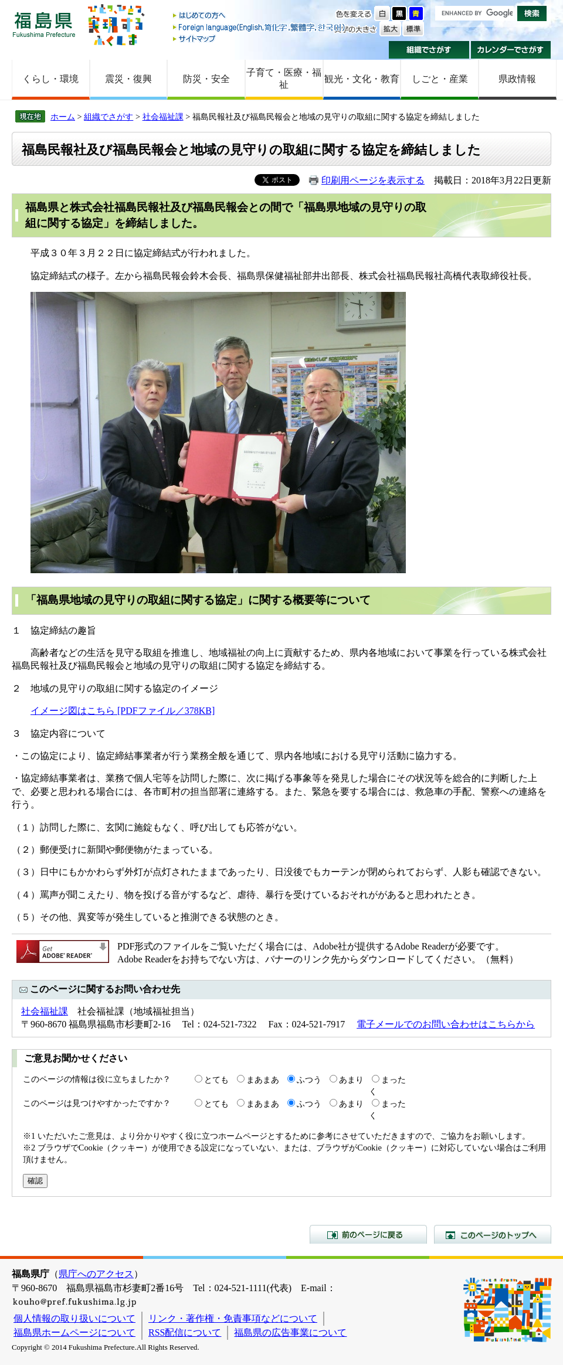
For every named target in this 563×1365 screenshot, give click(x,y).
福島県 (44, 24)
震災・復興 (128, 79)
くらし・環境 (50, 79)
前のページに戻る (368, 1234)
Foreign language (260, 27)
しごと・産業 (440, 79)
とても (216, 1079)
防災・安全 (206, 79)
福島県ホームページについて (74, 1332)
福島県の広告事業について (290, 1332)
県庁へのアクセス (96, 1274)
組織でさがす (429, 50)
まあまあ (262, 1079)
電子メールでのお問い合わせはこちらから (446, 1024)
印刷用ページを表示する (373, 180)
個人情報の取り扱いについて (74, 1318)
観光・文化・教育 (361, 79)
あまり (351, 1079)
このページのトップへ (492, 1234)
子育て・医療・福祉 (283, 78)
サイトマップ (260, 38)
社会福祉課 (163, 116)
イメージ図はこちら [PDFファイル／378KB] (122, 711)
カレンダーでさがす (511, 50)
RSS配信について (184, 1332)
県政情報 (517, 79)
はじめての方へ (260, 16)
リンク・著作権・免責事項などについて (232, 1318)
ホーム (62, 116)
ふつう (309, 1079)
